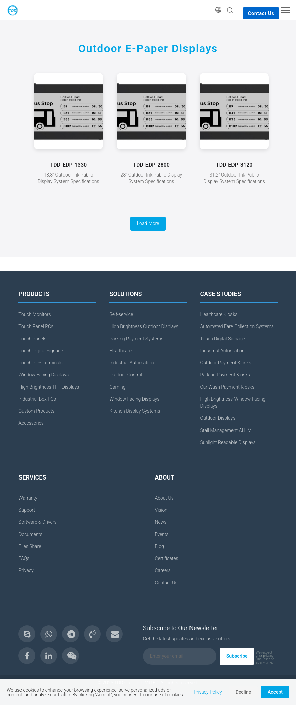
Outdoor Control (125, 374)
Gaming (117, 387)
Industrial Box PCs (37, 399)
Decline (243, 692)
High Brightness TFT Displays (48, 387)
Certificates (166, 558)
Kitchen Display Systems (134, 411)
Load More (148, 223)
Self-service (121, 314)
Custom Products (36, 411)
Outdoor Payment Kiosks (225, 362)
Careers (163, 570)
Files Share (29, 546)
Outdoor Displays (218, 418)
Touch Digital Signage (40, 350)
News (161, 522)
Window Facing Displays (43, 374)
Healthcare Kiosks (219, 314)
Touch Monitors (34, 314)
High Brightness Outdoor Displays (143, 326)
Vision (161, 510)
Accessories (31, 423)
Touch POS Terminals (40, 362)
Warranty (27, 498)
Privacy (25, 570)
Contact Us (261, 13)
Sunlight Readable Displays (228, 442)
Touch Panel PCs (35, 326)
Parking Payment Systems (136, 338)
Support (26, 510)
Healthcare (120, 350)
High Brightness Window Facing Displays (233, 402)
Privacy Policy (208, 692)
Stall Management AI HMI (226, 430)
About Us (164, 498)
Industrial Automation (131, 362)
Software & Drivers (37, 522)
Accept (275, 692)
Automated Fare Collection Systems (237, 326)
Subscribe (237, 656)
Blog (159, 546)
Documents (30, 534)
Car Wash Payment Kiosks (227, 387)
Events (162, 534)
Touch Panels (32, 338)
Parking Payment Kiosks (225, 374)
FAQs (23, 558)
